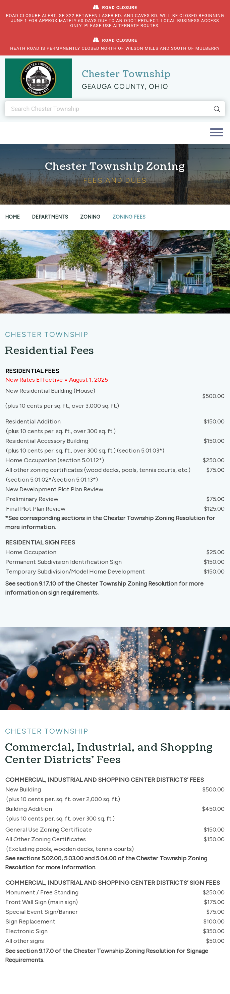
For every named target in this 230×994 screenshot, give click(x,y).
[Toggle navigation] (216, 133)
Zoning (90, 217)
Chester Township (126, 74)
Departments (50, 217)
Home (12, 217)
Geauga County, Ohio (125, 87)
